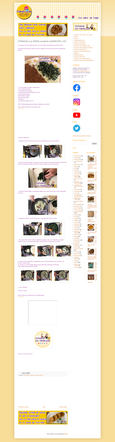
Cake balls (76, 172)
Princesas (76, 252)
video (75, 260)
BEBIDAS (76, 53)
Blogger (66, 434)
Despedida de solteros (77, 198)
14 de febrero (77, 156)
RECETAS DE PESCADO (80, 49)
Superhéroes (77, 255)
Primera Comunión (78, 248)
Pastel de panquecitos (77, 244)
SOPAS (76, 36)
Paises (75, 238)
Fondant (76, 215)
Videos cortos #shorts (77, 265)
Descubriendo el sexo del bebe (78, 195)
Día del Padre (77, 208)
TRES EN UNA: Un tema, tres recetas (83, 34)
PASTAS (76, 38)
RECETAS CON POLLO (80, 42)
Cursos (76, 193)
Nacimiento (77, 234)
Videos (37, 375)
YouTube (41, 375)
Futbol (75, 216)
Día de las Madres (78, 201)
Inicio (44, 407)
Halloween (76, 226)
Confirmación (77, 189)
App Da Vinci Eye (78, 161)
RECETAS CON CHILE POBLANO (82, 51)
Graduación (77, 224)
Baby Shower (77, 164)
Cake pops (76, 173)
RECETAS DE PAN (78, 55)
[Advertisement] (42, 391)
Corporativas (77, 191)
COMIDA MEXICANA (79, 40)
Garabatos (76, 220)
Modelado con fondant (77, 232)
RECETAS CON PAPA (79, 56)
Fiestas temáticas (78, 211)
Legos (75, 227)
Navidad (76, 236)
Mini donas (76, 229)
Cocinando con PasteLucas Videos (78, 185)
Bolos (75, 170)
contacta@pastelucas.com (83, 71)
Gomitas (76, 222)
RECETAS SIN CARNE (79, 44)
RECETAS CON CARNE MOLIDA (82, 58)
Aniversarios (77, 159)
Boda (75, 168)
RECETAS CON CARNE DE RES (82, 45)
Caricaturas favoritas (77, 176)
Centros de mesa (78, 178)
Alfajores (76, 157)
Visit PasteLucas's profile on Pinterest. (82, 136)
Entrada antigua (63, 407)
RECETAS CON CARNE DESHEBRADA (84, 60)
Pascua (76, 242)
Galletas (76, 218)
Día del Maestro (78, 204)
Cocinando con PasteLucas (29, 375)
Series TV (76, 253)
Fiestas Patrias (77, 210)
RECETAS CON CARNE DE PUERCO (83, 47)
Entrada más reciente (23, 407)
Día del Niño (77, 206)
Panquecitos (77, 240)
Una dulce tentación (76, 258)
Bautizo (76, 166)
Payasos (76, 247)
